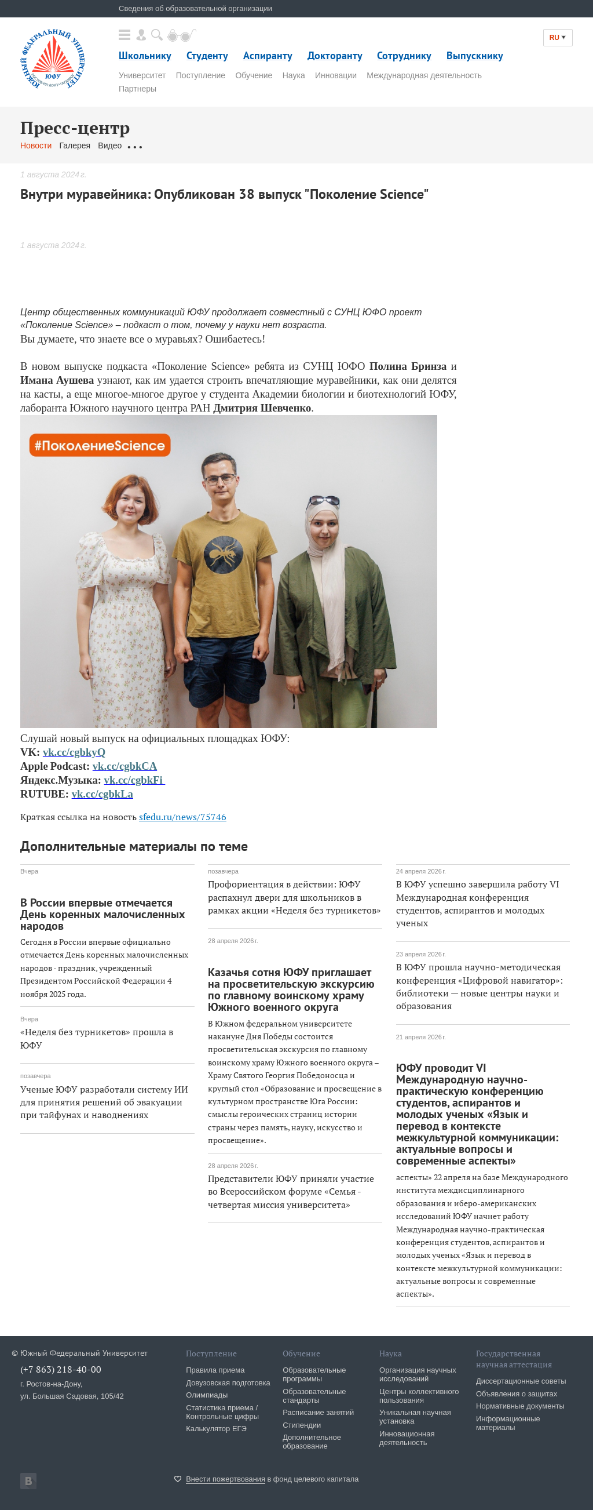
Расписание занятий (318, 1412)
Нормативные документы (520, 1406)
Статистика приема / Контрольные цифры (222, 1412)
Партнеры (137, 88)
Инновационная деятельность (407, 1438)
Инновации (336, 75)
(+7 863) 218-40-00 (60, 1369)
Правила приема (215, 1370)
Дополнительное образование (312, 1441)
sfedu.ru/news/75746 (182, 816)
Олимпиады (207, 1395)
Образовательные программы (314, 1374)
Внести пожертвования (225, 1479)
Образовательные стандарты (314, 1396)
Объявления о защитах (516, 1393)
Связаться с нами (248, 145)
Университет (142, 75)
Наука (294, 75)
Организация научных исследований (417, 1374)
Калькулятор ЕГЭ (216, 1428)
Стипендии (302, 1425)
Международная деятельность (424, 75)
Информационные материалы (508, 1423)
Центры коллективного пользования (419, 1396)
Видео (110, 145)
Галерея (74, 145)
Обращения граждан (168, 145)
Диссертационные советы (521, 1381)
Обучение (253, 75)
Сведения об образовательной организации (195, 8)
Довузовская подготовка (228, 1382)
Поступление (200, 75)
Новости (36, 145)
